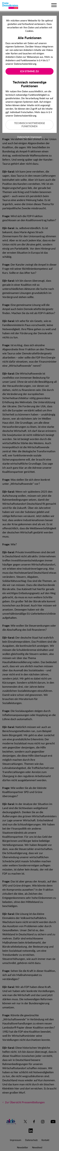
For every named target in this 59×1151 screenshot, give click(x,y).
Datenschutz (23, 136)
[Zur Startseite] (10, 5)
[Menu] (54, 5)
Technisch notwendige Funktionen (29, 124)
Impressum (36, 136)
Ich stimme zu (29, 71)
